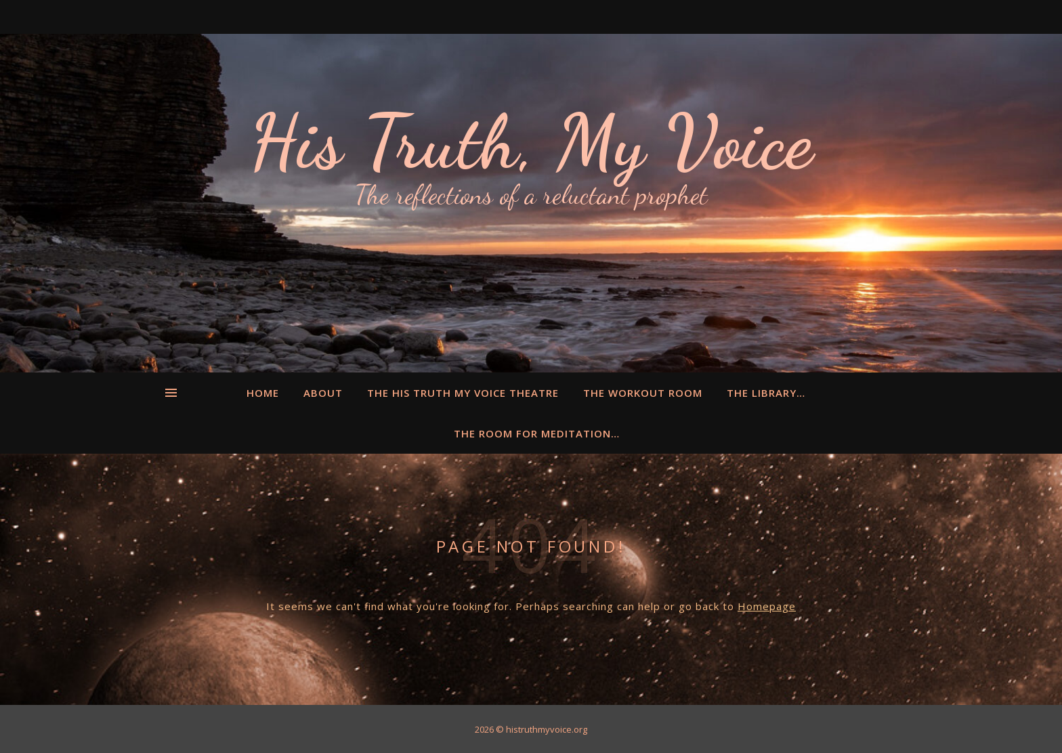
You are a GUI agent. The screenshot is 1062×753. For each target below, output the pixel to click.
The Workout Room (642, 393)
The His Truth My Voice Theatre (463, 393)
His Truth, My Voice (531, 142)
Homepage (767, 606)
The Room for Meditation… (537, 433)
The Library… (766, 393)
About (323, 393)
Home (263, 393)
